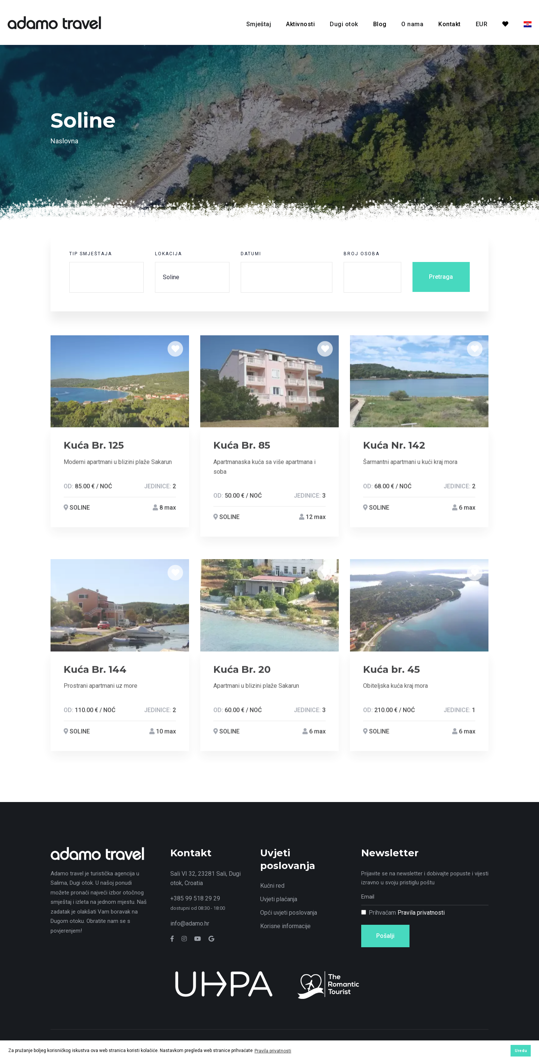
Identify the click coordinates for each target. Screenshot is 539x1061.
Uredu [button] (521, 1050)
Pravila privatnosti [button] (273, 1051)
